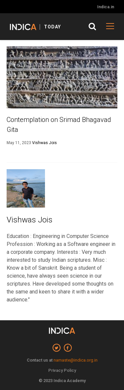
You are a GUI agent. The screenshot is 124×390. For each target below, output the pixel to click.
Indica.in (105, 6)
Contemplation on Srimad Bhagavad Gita (59, 124)
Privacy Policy (62, 370)
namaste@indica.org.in (76, 360)
